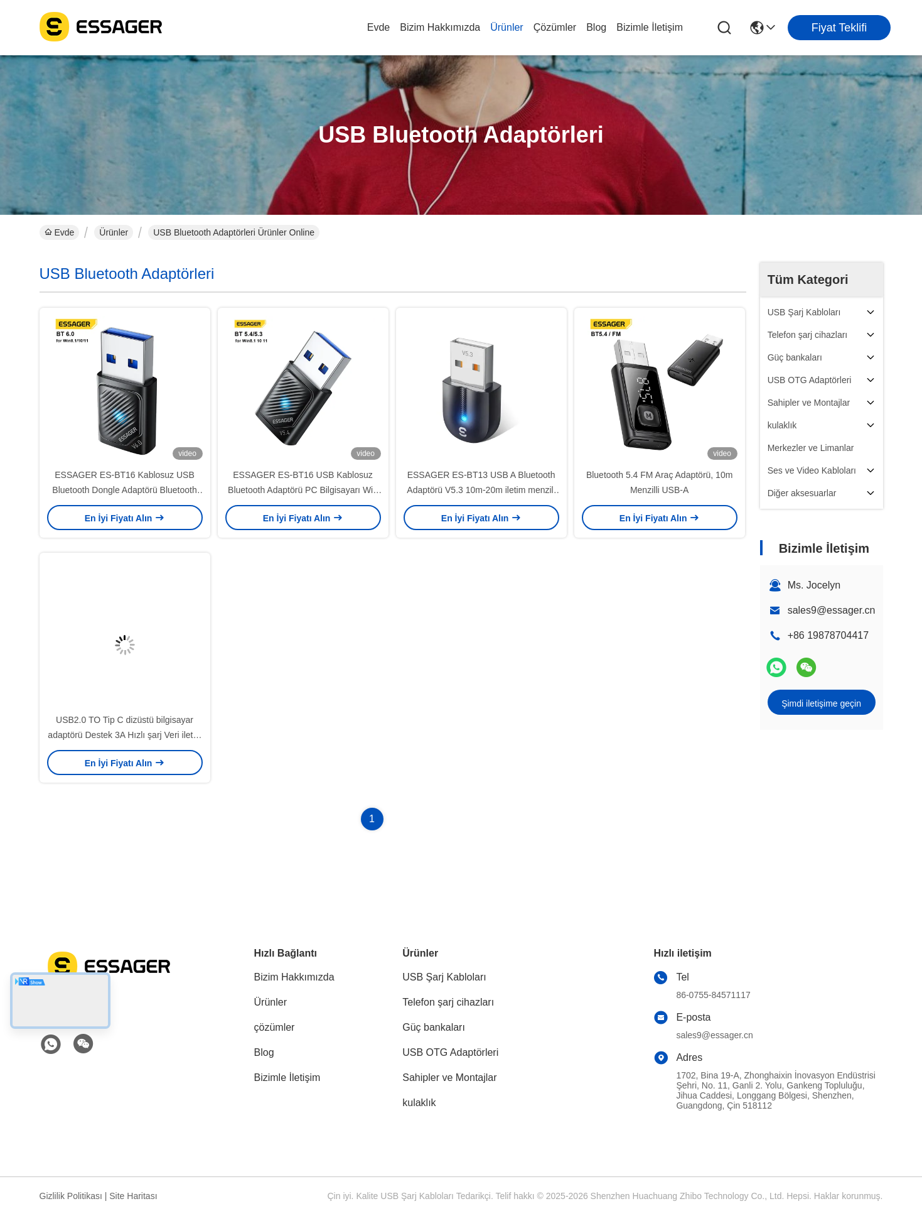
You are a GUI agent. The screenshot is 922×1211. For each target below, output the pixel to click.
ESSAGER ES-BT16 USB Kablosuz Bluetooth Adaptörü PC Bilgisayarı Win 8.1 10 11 (303, 490)
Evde (378, 27)
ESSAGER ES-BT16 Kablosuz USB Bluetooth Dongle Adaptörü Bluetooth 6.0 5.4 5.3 (124, 490)
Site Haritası (133, 1196)
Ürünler (506, 27)
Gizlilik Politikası (71, 1196)
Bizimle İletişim (649, 27)
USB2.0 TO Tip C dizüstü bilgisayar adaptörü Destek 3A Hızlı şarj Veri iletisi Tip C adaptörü (124, 735)
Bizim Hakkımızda (440, 27)
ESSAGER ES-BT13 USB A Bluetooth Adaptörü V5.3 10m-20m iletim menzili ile (481, 490)
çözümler (554, 27)
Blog (596, 27)
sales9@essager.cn (832, 610)
